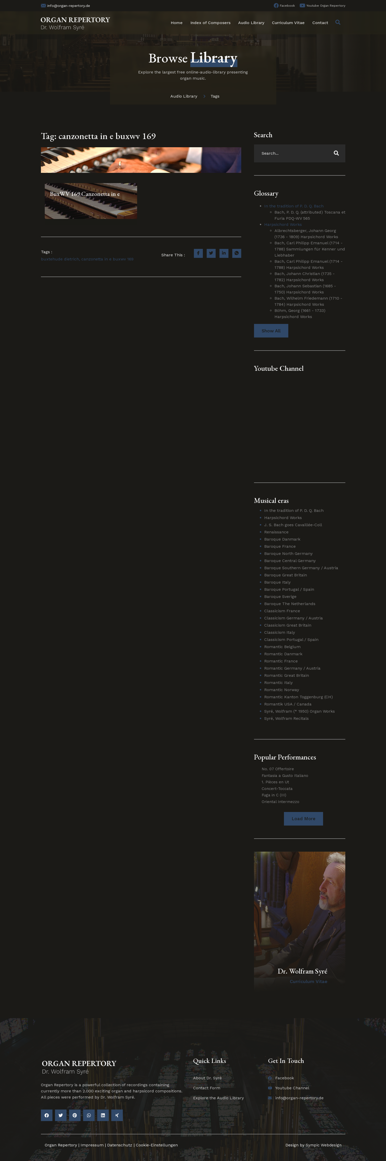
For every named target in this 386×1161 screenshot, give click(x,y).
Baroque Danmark (282, 539)
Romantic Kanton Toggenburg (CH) (298, 696)
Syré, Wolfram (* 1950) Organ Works (299, 711)
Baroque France (280, 546)
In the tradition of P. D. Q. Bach (294, 206)
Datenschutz (119, 1145)
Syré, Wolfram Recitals (286, 718)
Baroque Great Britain (285, 575)
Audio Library (251, 22)
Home (177, 22)
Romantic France (281, 661)
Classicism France (282, 610)
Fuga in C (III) (274, 795)
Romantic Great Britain (286, 675)
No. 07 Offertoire (278, 769)
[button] (303, 819)
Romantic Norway (281, 689)
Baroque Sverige (280, 596)
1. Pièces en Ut (275, 782)
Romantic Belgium (282, 646)
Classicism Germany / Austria (293, 618)
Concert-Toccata (277, 788)
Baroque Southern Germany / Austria (301, 567)
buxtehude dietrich (60, 259)
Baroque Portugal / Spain (289, 589)
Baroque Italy (277, 582)
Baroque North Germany (288, 553)
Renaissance (276, 532)
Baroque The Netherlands (289, 603)
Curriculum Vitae (288, 22)
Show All (271, 330)
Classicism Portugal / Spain (291, 639)
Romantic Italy (278, 682)
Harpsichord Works (283, 224)
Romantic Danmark (283, 653)
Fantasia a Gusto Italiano (285, 775)
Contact (320, 22)
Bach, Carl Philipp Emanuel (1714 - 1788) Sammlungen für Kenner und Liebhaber (309, 249)
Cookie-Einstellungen (157, 1145)
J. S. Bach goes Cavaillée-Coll (293, 524)
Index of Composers (210, 22)
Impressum (92, 1145)
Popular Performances (285, 757)
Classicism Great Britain (287, 625)
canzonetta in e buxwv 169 (107, 259)
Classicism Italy (279, 632)
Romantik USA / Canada (288, 704)
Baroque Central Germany (290, 560)
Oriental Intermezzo (280, 801)
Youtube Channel (279, 368)
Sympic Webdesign (322, 1145)
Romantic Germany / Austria (292, 668)
